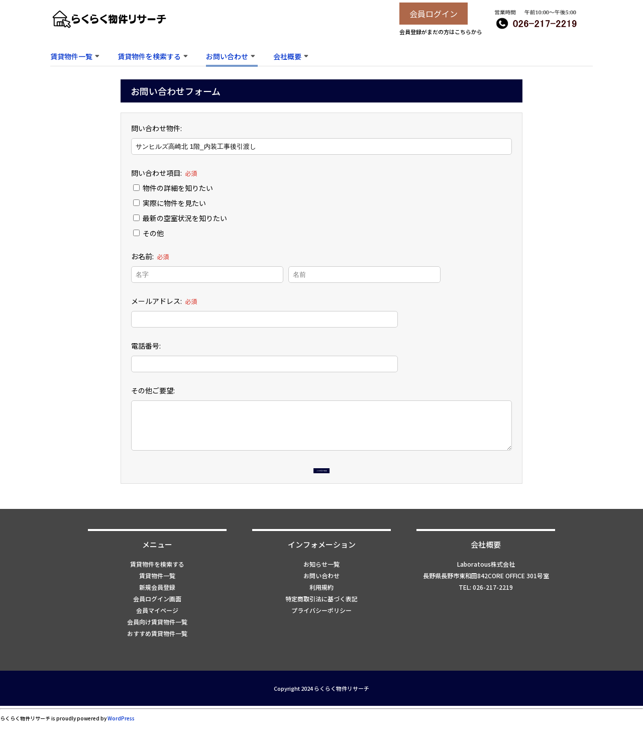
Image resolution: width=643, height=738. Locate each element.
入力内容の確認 (321, 477)
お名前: (150, 256)
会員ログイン (433, 14)
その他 (148, 233)
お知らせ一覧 (321, 580)
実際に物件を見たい (169, 203)
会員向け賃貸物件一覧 (157, 638)
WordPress (121, 734)
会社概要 (287, 56)
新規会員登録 (157, 603)
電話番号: (146, 346)
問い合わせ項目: (164, 173)
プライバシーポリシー (321, 626)
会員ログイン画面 (157, 614)
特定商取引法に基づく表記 (321, 614)
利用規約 (321, 603)
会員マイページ (157, 626)
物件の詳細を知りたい (173, 188)
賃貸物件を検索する (149, 56)
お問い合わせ (227, 56)
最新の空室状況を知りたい (180, 218)
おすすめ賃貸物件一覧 (157, 649)
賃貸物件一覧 (71, 56)
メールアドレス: (164, 301)
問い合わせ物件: (156, 128)
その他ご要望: (153, 390)
